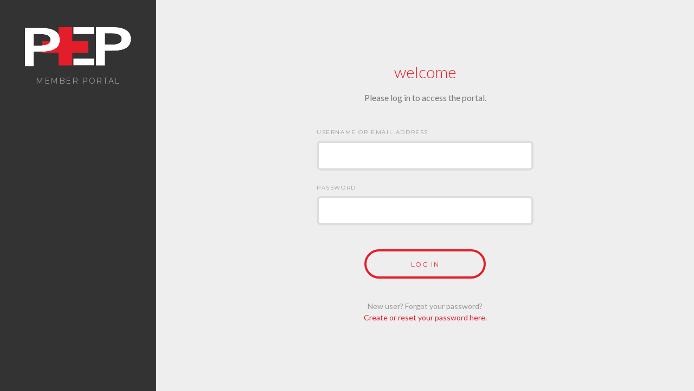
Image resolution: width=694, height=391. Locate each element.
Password (336, 187)
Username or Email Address (372, 132)
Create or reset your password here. (425, 317)
